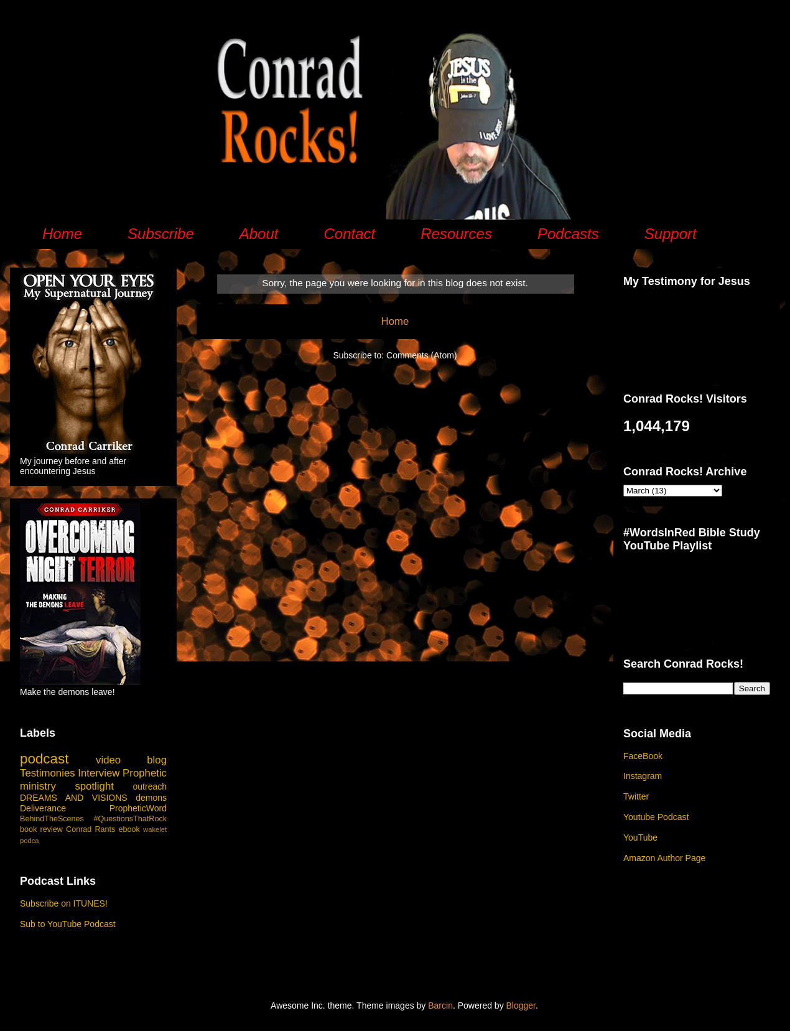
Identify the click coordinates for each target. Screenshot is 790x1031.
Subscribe (161, 233)
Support (670, 233)
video (108, 760)
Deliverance (43, 808)
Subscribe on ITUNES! (64, 903)
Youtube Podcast (656, 817)
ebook (129, 829)
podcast (44, 759)
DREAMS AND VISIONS (74, 798)
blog (157, 760)
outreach (150, 786)
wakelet (155, 829)
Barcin (440, 1005)
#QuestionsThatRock (130, 818)
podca (29, 840)
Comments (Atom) (421, 355)
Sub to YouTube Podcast (68, 924)
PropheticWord (138, 808)
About (259, 233)
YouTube (640, 837)
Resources (456, 233)
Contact (349, 233)
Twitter (636, 796)
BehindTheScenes (52, 818)
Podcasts (568, 233)
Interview (98, 773)
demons (151, 798)
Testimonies (47, 773)
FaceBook (642, 756)
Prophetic (145, 773)
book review (41, 829)
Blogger (521, 1005)
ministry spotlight (67, 786)
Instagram (642, 776)
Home (62, 233)
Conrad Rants (90, 829)
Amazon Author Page (664, 858)
